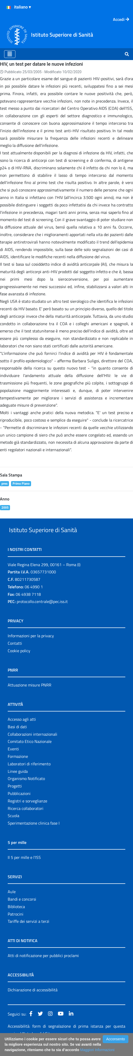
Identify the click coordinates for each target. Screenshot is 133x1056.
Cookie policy (19, 662)
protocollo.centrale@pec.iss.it (42, 613)
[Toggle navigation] (9, 54)
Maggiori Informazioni (97, 1050)
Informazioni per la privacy (31, 648)
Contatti (15, 655)
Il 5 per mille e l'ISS (24, 869)
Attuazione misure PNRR (29, 697)
